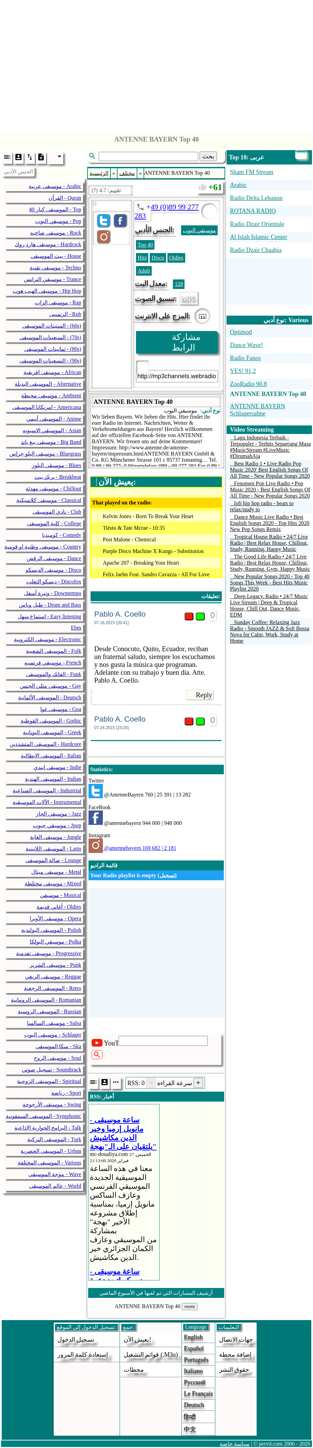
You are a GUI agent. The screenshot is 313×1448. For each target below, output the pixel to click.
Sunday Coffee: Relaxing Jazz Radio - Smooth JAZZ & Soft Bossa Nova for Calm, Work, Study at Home (269, 631)
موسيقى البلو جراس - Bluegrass (45, 454)
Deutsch (194, 1404)
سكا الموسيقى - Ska (58, 1046)
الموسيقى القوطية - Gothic (51, 721)
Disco (157, 258)
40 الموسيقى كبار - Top (55, 209)
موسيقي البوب (199, 230)
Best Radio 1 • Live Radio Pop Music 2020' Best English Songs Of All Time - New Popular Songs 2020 (270, 470)
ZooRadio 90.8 (248, 384)
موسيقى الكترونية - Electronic (47, 639)
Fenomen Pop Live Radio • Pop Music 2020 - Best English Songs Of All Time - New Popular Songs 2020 (270, 490)
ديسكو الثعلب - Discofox (53, 581)
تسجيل (167, 875)
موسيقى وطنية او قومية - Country (42, 547)
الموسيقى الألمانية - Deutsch (49, 697)
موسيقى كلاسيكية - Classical (48, 500)
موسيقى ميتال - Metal (56, 872)
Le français (198, 1393)
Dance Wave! (246, 345)
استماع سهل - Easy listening (49, 616)
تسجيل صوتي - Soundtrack (51, 1069)
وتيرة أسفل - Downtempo (52, 593)
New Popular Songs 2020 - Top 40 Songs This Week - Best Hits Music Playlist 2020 (270, 583)
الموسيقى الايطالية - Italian (51, 756)
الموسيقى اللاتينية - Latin (53, 849)
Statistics (100, 769)
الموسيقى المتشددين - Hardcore (45, 744)
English (193, 1337)
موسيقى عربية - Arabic (55, 186)
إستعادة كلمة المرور (82, 1354)
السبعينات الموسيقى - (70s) (50, 337)
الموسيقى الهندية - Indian (53, 779)
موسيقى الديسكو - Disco (53, 570)
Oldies (176, 258)
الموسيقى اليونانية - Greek (52, 732)
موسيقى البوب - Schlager (52, 1035)
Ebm (76, 628)
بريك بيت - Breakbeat (58, 477)
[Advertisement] (157, 64)
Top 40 (145, 245)
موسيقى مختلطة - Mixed (53, 883)
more (190, 1306)
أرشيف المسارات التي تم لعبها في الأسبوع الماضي (156, 1293)
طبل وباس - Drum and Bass (50, 605)
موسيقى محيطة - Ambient (51, 395)
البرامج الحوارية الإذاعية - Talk (47, 1128)
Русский (194, 1382)
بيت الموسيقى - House (56, 256)
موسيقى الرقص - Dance (54, 558)
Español (194, 1348)
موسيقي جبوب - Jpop (57, 825)
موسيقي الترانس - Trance (52, 279)
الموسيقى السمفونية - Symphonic (43, 1116)
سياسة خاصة (234, 1444)
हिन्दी (190, 1417)
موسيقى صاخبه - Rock (55, 233)
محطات (134, 1369)
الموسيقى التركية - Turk (54, 1139)
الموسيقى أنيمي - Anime (53, 419)
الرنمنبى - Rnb (65, 314)
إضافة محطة (235, 1354)
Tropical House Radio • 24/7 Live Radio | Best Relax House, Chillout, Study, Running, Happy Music (269, 543)
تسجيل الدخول (76, 1339)
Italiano (193, 1371)
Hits (142, 258)
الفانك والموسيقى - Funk (53, 674)
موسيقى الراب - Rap (58, 302)
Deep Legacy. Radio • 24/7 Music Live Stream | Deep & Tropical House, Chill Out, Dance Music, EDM (269, 605)
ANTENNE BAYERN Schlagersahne (257, 410)
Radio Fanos (245, 358)
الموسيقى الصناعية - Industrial (47, 790)
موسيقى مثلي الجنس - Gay (50, 686)
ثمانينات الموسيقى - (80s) (52, 349)
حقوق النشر (234, 1369)
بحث (208, 156)
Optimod (241, 332)
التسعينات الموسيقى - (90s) (50, 361)
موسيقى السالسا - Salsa (54, 1023)
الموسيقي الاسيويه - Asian (52, 430)
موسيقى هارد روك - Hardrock (48, 244)
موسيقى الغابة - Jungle (55, 837)
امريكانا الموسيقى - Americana (46, 407)
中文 (190, 1429)
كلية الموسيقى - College (54, 523)
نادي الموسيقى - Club (56, 512)
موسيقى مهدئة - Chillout (53, 488)
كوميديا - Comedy (61, 535)
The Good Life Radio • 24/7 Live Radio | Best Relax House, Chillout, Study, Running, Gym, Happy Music (270, 563)
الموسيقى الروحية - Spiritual (49, 1081)
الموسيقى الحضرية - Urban (51, 1151)
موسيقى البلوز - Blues (56, 465)
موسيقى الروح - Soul (57, 1058)
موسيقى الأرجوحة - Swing (52, 1104)
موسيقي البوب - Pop (58, 221)
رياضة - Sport (66, 1093)
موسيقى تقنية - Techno (55, 268)
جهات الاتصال (236, 1339)
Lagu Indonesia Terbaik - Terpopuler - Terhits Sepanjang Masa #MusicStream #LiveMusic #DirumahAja (270, 447)
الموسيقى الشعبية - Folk (53, 651)
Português (196, 1359)
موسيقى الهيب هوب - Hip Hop (47, 291)
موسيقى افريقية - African (52, 372)
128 (179, 284)
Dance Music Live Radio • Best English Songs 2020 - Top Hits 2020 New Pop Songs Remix (269, 523)
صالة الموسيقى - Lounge (53, 860)
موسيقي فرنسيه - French (52, 663)
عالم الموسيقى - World (55, 1186)
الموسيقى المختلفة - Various (49, 1163)
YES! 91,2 (243, 371)
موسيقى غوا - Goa (60, 709)
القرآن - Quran (65, 198)
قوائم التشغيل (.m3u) (151, 1354)
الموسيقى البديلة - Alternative (48, 384)
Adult (144, 271)
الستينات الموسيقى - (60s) (51, 326)
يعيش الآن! (137, 1339)
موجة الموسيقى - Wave (54, 1174)
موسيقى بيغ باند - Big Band (51, 442)
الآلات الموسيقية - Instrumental (47, 802)
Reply (204, 695)
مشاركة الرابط (186, 342)
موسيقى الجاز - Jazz (58, 814)
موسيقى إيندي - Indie (57, 767)
